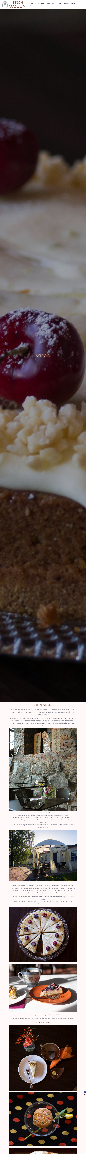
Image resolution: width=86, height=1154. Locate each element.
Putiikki (42, 3)
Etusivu (31, 3)
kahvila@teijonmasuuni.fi (43, 1022)
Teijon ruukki (40, 5)
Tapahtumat (66, 3)
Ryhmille (73, 3)
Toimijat (54, 3)
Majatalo (59, 3)
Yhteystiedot (32, 5)
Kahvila (48, 3)
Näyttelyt (37, 3)
